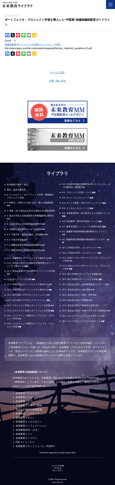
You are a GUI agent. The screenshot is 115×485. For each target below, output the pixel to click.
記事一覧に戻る (57, 81)
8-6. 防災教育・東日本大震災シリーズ (82, 221)
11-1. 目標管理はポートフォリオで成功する (29, 258)
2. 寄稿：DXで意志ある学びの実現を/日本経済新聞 (31, 211)
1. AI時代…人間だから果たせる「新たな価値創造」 (31, 204)
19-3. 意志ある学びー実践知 (77, 300)
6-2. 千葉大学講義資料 (17, 240)
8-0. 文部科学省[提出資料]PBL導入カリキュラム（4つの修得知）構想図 (86, 185)
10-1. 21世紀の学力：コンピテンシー (81, 247)
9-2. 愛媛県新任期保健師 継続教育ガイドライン (85, 240)
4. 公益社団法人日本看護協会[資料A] (26, 224)
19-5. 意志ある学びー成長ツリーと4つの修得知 (86, 310)
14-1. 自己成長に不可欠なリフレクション (28, 295)
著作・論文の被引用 (16, 190)
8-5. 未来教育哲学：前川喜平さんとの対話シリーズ (86, 214)
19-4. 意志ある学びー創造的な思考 (80, 305)
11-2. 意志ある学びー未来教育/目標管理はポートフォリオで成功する (31, 264)
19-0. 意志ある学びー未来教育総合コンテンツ (85, 284)
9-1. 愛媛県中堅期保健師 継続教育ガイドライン (84, 233)
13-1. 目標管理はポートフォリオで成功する (29, 284)
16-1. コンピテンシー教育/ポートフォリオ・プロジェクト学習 (31, 317)
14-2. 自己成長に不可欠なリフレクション (28, 300)
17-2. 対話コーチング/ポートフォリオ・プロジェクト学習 (86, 267)
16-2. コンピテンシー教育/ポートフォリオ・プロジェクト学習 (31, 325)
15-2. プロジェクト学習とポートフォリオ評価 (30, 310)
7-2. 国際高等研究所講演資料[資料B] (26, 250)
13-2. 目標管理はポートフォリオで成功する (29, 289)
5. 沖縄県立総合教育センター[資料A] (26, 229)
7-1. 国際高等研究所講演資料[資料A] (26, 245)
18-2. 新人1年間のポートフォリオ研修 (82, 279)
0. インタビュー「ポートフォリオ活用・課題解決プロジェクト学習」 (30, 196)
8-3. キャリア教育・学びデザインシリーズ (84, 203)
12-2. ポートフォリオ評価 (21, 279)
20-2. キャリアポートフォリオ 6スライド (83, 321)
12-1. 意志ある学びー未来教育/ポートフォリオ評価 (31, 272)
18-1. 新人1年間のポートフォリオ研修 (82, 274)
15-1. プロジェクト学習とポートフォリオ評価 (30, 305)
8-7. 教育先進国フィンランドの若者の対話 (84, 226)
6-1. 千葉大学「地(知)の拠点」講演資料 (27, 234)
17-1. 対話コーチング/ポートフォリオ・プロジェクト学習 (86, 259)
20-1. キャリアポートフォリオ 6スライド (83, 316)
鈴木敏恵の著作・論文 (17, 184)
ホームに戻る (57, 72)
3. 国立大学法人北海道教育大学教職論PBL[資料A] (30, 217)
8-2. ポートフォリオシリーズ (77, 197)
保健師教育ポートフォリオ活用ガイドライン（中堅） (33, 44)
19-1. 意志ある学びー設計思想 (78, 289)
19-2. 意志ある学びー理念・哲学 (79, 295)
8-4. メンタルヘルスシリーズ (77, 208)
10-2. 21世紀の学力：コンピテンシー (81, 253)
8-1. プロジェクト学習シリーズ (78, 192)
